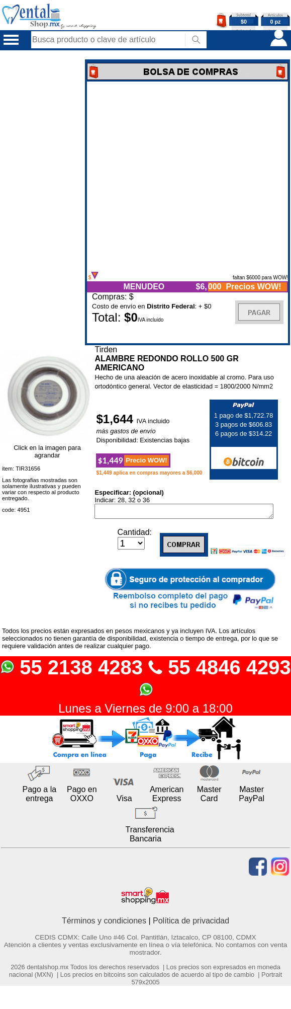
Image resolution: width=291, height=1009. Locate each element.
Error (187, 177)
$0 (244, 22)
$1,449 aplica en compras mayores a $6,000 (149, 473)
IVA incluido (153, 421)
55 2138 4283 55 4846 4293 (145, 678)
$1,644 (116, 419)
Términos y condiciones (104, 922)
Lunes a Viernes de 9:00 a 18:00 (145, 710)
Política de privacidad (191, 922)
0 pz (275, 22)
